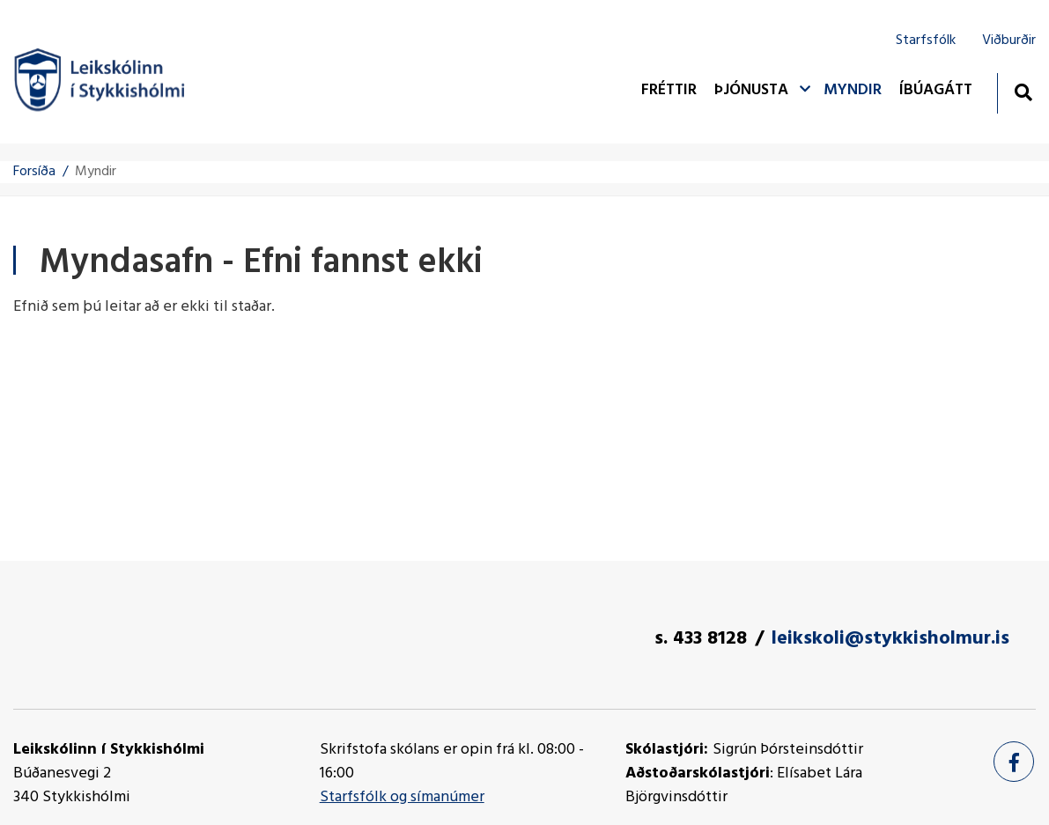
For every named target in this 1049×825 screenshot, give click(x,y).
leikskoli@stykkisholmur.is (890, 638)
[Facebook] (1014, 761)
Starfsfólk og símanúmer (402, 797)
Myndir (95, 171)
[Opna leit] (1023, 92)
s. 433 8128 (700, 638)
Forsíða (34, 171)
